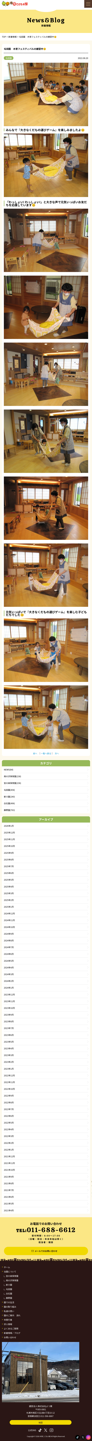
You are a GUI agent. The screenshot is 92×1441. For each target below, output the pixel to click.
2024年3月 (9, 974)
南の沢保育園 (12, 1280)
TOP (4, 36)
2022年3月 (9, 1136)
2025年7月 (9, 866)
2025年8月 (9, 859)
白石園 (9, 1293)
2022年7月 (9, 1109)
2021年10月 (9, 1169)
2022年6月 (9, 1115)
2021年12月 (9, 1156)
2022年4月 (9, 1129)
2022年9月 (9, 1095)
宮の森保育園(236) (12, 783)
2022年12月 (9, 1075)
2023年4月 (9, 1048)
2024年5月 (9, 960)
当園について (10, 1271)
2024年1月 (9, 987)
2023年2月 (9, 1061)
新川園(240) (9, 796)
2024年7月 (9, 947)
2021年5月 (9, 1203)
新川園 (9, 1284)
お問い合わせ (10, 1337)
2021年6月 (9, 1196)
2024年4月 (9, 967)
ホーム (7, 1267)
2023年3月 (9, 1055)
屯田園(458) (9, 789)
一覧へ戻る (46, 753)
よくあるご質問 (11, 1328)
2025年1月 (9, 906)
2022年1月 (9, 1149)
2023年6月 (9, 1035)
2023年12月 (9, 994)
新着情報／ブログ (12, 1332)
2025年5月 (9, 879)
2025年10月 (9, 846)
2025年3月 (9, 893)
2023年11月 (9, 1001)
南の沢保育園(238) (12, 776)
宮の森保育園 (12, 1275)
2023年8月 (9, 1021)
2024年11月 (9, 920)
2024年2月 (9, 980)
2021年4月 (9, 1210)
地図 (41, 1422)
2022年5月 (9, 1122)
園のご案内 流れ (12, 1315)
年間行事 (8, 1319)
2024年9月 (9, 933)
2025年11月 (9, 839)
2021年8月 (9, 1183)
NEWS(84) (8, 769)
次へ (57, 753)
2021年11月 (9, 1163)
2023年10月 (9, 1007)
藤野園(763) (9, 810)
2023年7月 (9, 1028)
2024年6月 (9, 953)
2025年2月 (9, 900)
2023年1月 (9, 1068)
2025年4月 (9, 886)
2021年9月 (9, 1176)
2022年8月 (9, 1102)
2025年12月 (9, 832)
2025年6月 (9, 873)
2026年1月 (9, 825)
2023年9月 (9, 1014)
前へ (35, 753)
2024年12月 (9, 913)
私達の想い (9, 1311)
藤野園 (9, 1297)
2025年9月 (9, 852)
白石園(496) (9, 803)
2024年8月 (9, 940)
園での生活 (9, 1302)
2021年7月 (9, 1190)
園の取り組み (10, 1306)
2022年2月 (9, 1142)
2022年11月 (9, 1082)
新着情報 (12, 36)
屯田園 (9, 58)
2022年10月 (9, 1088)
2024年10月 (9, 927)
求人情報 (8, 1324)
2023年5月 (9, 1041)
